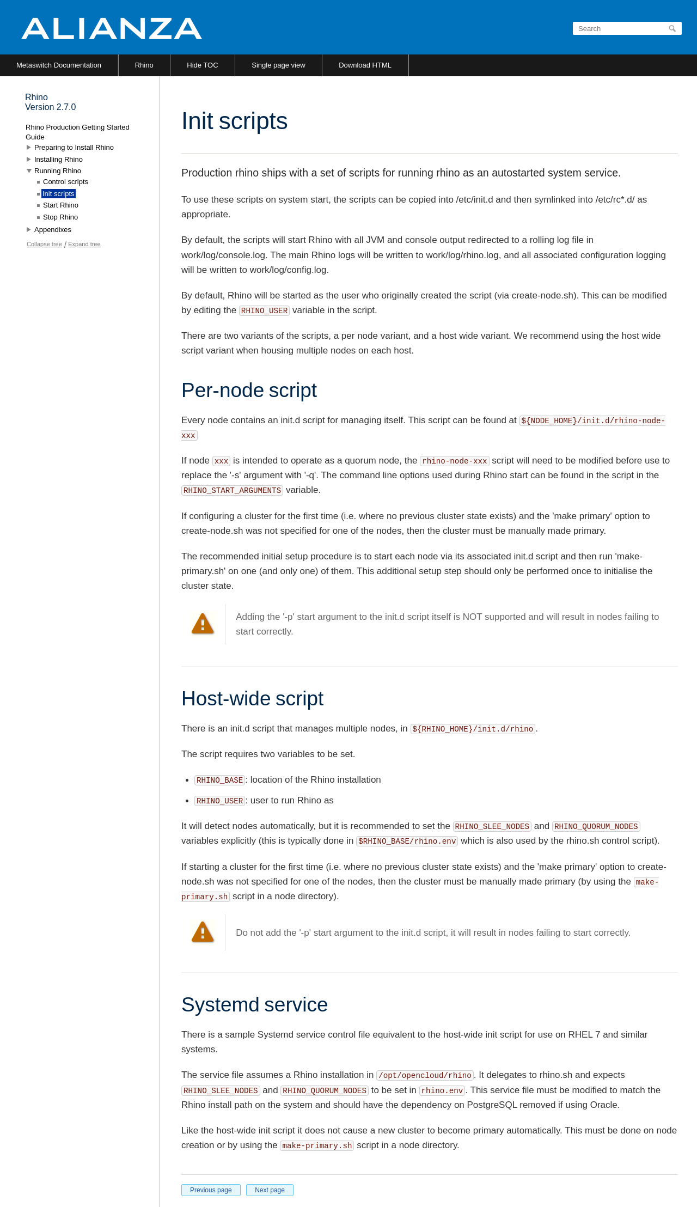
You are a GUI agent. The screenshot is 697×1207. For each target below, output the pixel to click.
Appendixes (52, 229)
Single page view (278, 65)
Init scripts (58, 194)
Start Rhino (60, 205)
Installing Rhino (58, 159)
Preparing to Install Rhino (74, 147)
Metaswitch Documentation (58, 65)
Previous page (211, 1190)
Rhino (144, 65)
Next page (270, 1190)
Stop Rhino (60, 217)
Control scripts (65, 182)
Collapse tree (44, 244)
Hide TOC (202, 65)
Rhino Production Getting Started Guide (78, 132)
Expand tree (84, 244)
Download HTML (365, 65)
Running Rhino (57, 171)
